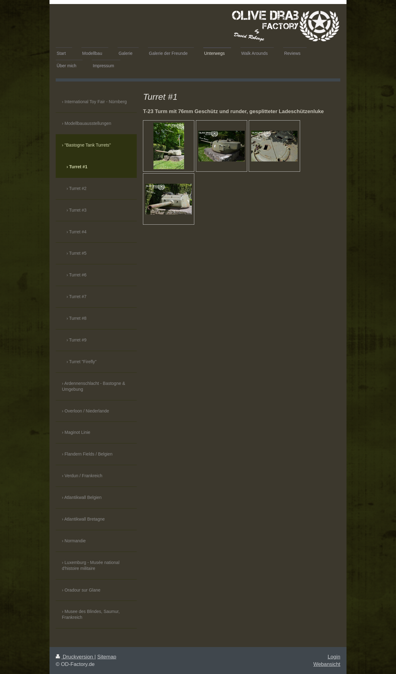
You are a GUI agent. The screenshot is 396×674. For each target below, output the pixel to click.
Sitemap (106, 657)
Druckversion (75, 657)
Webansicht (326, 664)
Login (334, 657)
